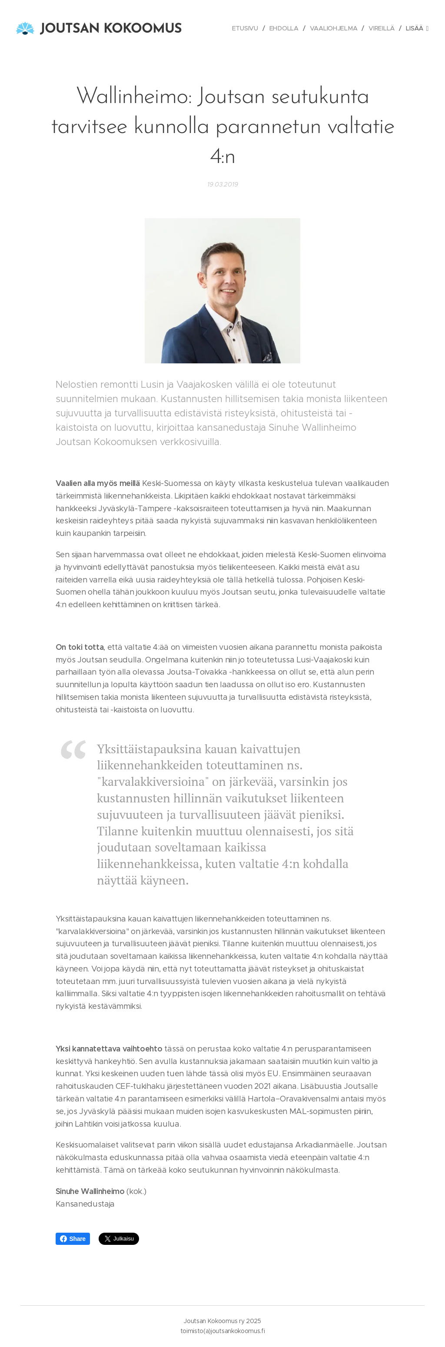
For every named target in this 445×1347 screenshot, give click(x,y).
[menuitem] (247, 28)
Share (73, 1238)
